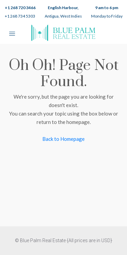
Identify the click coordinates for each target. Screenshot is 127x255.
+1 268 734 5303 (20, 16)
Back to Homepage (63, 139)
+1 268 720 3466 (20, 7)
